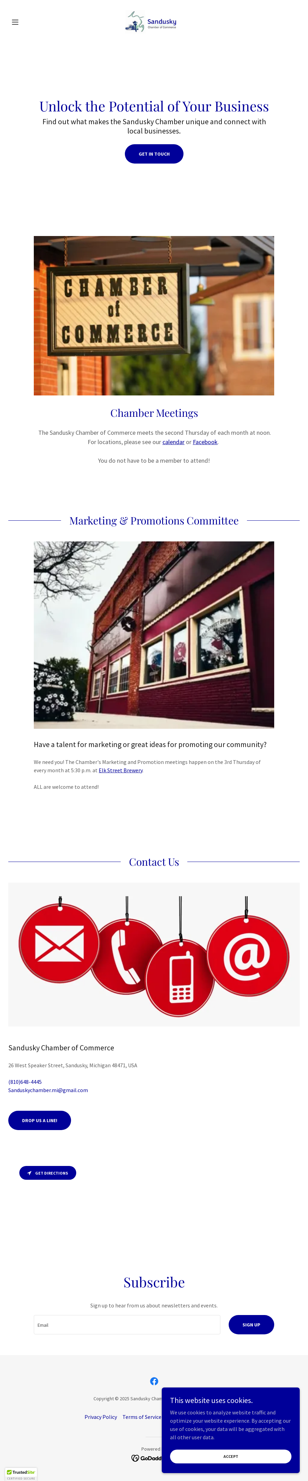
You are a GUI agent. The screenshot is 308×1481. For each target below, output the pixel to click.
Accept (230, 1456)
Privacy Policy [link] (101, 1416)
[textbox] (127, 1324)
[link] (154, 22)
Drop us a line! (39, 1120)
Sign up (251, 1325)
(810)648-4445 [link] (25, 1081)
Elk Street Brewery (120, 770)
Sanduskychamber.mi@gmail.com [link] (48, 1090)
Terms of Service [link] (141, 1416)
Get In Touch (154, 154)
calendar (173, 442)
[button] (30, 22)
